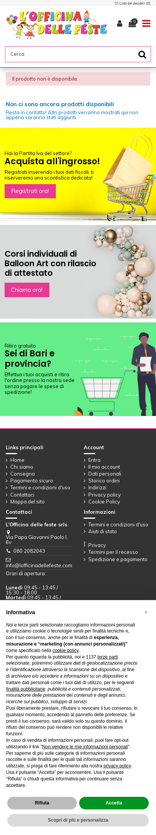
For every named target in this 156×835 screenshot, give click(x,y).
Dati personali (104, 473)
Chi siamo (21, 466)
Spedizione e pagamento (118, 559)
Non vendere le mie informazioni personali (85, 746)
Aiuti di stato (102, 531)
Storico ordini (104, 480)
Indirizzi (97, 487)
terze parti (108, 657)
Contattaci (22, 494)
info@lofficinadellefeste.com (39, 565)
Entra (94, 460)
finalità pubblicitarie (25, 689)
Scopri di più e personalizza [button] (78, 820)
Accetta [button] (114, 803)
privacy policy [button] (117, 766)
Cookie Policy (104, 501)
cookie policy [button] (65, 650)
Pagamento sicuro (31, 480)
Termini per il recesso (113, 552)
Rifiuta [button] (42, 803)
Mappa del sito (27, 501)
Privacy (97, 545)
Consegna (22, 473)
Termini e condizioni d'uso (40, 487)
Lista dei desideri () (132, 3)
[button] (146, 612)
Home (17, 460)
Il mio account (104, 466)
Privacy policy (104, 494)
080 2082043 (29, 551)
